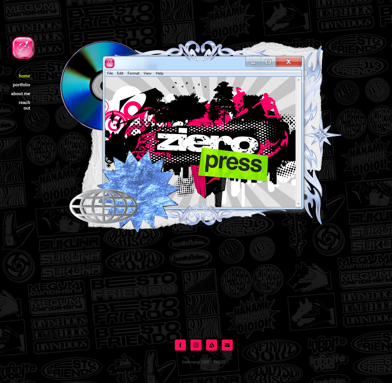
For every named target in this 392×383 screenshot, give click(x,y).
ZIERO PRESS (213, 362)
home (24, 75)
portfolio (21, 84)
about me (20, 93)
